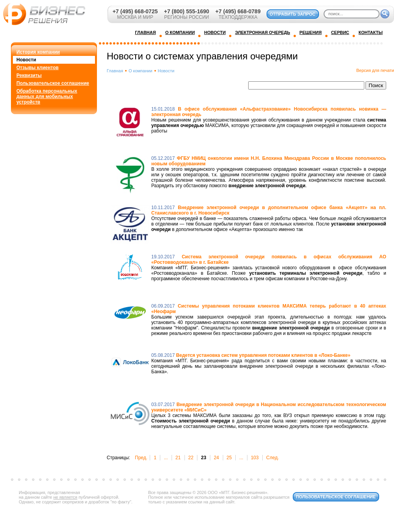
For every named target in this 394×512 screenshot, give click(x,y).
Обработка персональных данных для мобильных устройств (46, 96)
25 (229, 457)
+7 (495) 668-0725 (135, 11)
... (166, 457)
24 (216, 457)
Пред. (141, 457)
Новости (26, 60)
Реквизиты (29, 75)
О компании (140, 70)
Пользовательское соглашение (52, 83)
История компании (38, 52)
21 (178, 457)
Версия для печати (375, 70)
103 (255, 457)
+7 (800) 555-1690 (186, 11)
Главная (115, 70)
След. (272, 457)
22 (190, 457)
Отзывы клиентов (37, 67)
